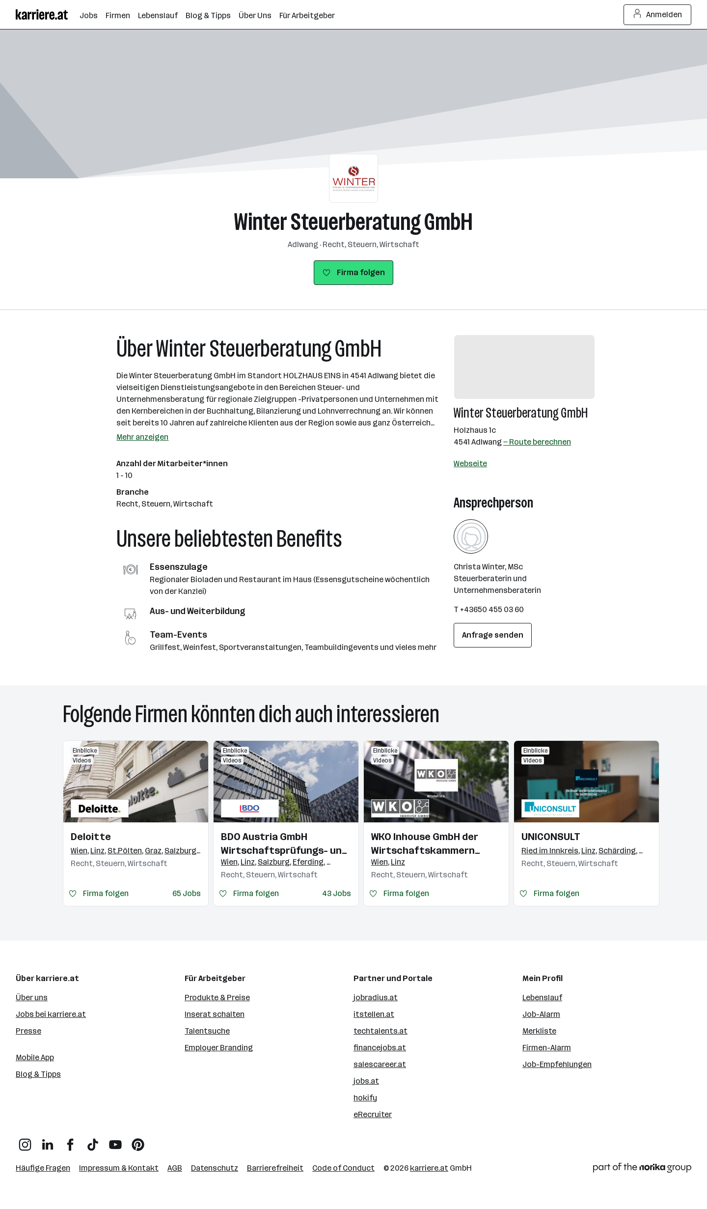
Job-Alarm (541, 1014)
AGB (174, 1168)
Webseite (470, 463)
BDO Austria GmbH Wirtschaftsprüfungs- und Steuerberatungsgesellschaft (286, 844)
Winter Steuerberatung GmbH (353, 222)
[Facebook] (70, 1141)
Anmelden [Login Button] (657, 15)
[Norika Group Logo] (642, 1169)
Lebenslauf (542, 997)
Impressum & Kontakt (119, 1168)
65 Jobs (186, 893)
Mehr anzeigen (142, 437)
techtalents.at (381, 1031)
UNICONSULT (550, 837)
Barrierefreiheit (275, 1168)
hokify (365, 1097)
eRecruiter (373, 1114)
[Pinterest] (138, 1141)
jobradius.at (376, 997)
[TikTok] (92, 1141)
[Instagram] (25, 1141)
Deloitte (91, 837)
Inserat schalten (215, 1014)
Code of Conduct (343, 1168)
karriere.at (429, 1168)
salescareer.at (380, 1064)
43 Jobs (336, 893)
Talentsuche (207, 1031)
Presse (28, 1031)
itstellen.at (374, 1014)
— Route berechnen (537, 442)
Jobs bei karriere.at (51, 1014)
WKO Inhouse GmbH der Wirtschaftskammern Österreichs (424, 844)
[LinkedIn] (47, 1141)
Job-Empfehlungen (557, 1064)
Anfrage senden (492, 635)
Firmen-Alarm (546, 1047)
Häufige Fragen (43, 1168)
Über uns (32, 997)
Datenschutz (214, 1168)
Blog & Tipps (38, 1074)
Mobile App (35, 1057)
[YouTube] (115, 1141)
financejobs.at (380, 1047)
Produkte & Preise (217, 997)
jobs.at (366, 1081)
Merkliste (539, 1031)
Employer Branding (219, 1047)
